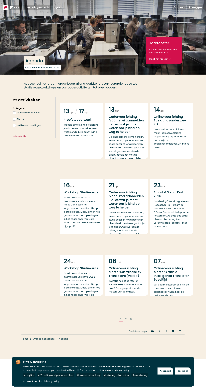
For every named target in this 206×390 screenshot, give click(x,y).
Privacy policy (52, 381)
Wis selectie (19, 136)
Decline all (183, 370)
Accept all (165, 370)
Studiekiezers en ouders (28, 112)
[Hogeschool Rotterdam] (5, 7)
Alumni (20, 119)
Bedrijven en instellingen (29, 125)
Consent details (32, 381)
